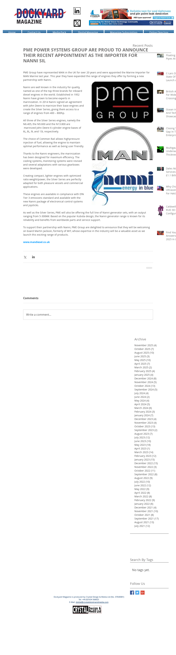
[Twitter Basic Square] (137, 593)
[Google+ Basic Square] (143, 593)
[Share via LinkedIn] (33, 257)
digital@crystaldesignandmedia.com (92, 602)
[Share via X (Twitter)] (24, 257)
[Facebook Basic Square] (132, 593)
